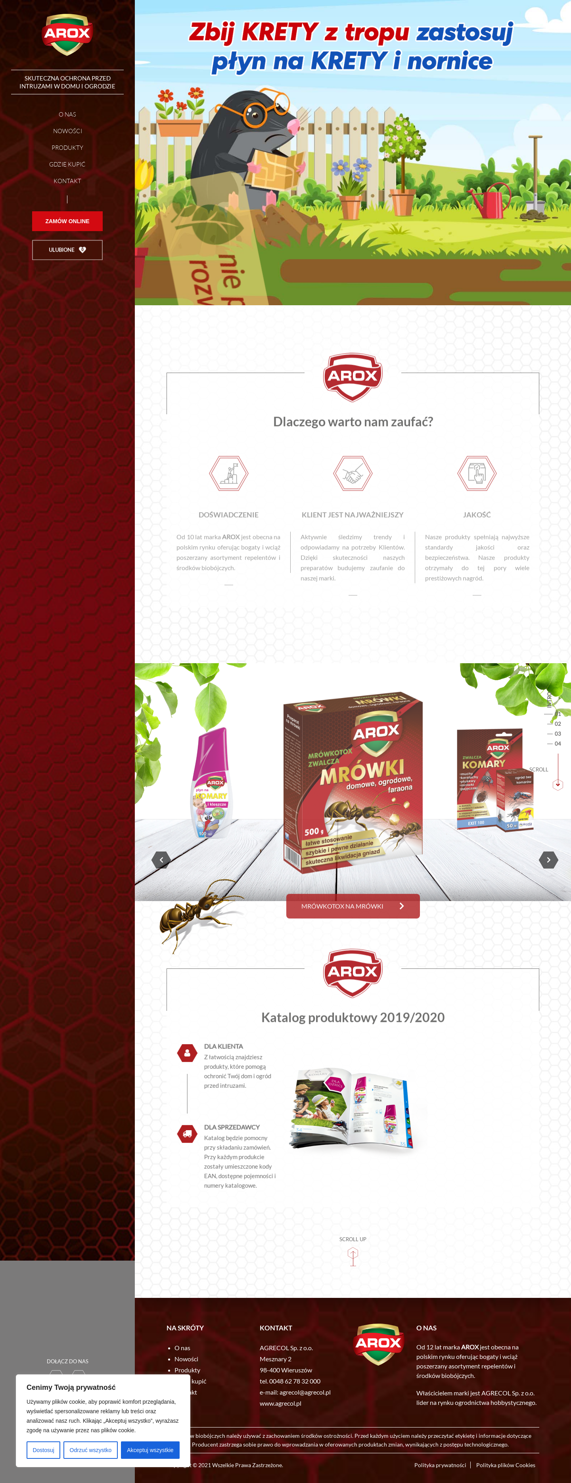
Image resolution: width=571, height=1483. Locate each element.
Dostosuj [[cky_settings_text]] (43, 1450)
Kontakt (67, 184)
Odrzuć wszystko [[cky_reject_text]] (91, 1450)
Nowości (67, 134)
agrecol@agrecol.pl (305, 1392)
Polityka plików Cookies (505, 1465)
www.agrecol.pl (280, 1403)
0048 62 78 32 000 (294, 1381)
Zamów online (67, 236)
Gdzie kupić (67, 167)
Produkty (67, 151)
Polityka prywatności (440, 1465)
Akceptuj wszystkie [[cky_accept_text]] (150, 1450)
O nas (67, 117)
